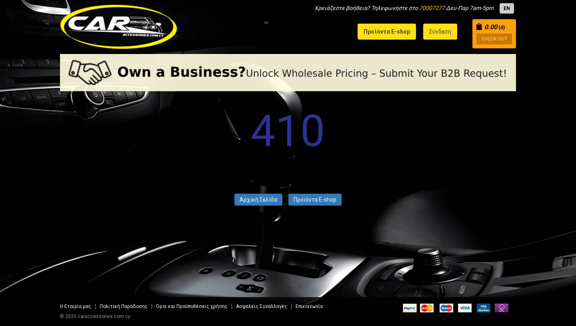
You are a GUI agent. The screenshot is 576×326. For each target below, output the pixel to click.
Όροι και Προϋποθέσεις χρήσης (192, 306)
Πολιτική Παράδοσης (124, 306)
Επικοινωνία (309, 306)
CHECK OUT (494, 39)
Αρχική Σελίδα (258, 199)
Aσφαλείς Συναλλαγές (261, 306)
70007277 (432, 8)
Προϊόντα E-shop (315, 199)
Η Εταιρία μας (75, 306)
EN (507, 8)
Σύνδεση (440, 31)
